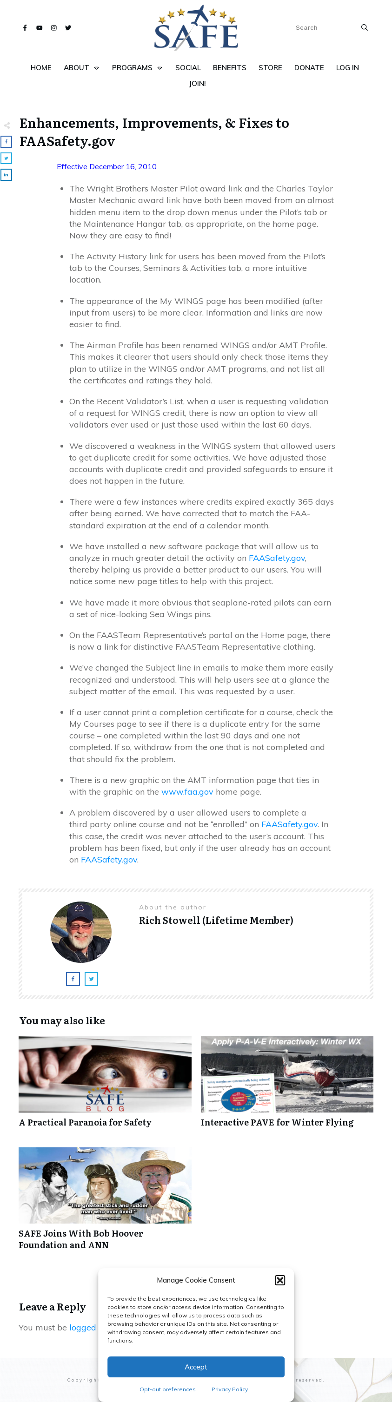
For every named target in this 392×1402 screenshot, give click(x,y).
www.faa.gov (187, 791)
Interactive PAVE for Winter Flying (287, 1086)
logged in (87, 1327)
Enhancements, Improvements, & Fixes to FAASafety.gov (154, 131)
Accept (196, 1367)
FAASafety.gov (277, 558)
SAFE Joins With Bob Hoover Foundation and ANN (105, 1203)
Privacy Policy (230, 1389)
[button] (280, 1280)
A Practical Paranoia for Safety (105, 1086)
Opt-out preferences (168, 1389)
